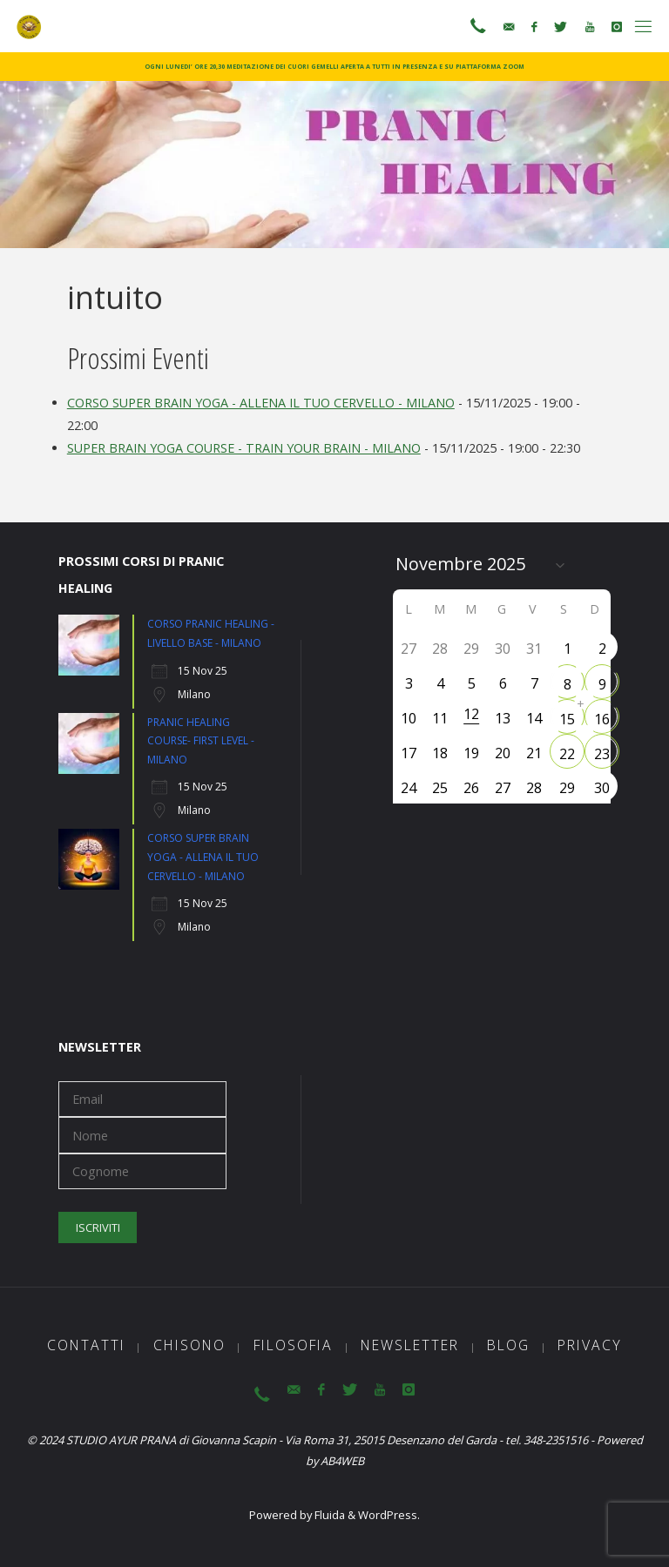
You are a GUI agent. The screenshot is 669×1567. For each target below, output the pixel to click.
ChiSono (189, 1345)
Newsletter (410, 1345)
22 (567, 753)
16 (602, 719)
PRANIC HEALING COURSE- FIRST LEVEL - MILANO (200, 741)
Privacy (590, 1345)
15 (567, 719)
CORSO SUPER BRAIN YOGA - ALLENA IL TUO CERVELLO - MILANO (261, 402)
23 (602, 753)
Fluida (328, 1515)
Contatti (86, 1345)
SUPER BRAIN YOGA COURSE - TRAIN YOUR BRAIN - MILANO (244, 448)
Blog (508, 1345)
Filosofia (293, 1345)
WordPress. (389, 1515)
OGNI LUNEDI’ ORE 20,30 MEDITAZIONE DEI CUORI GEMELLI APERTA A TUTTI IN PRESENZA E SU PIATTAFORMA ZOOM (334, 66)
